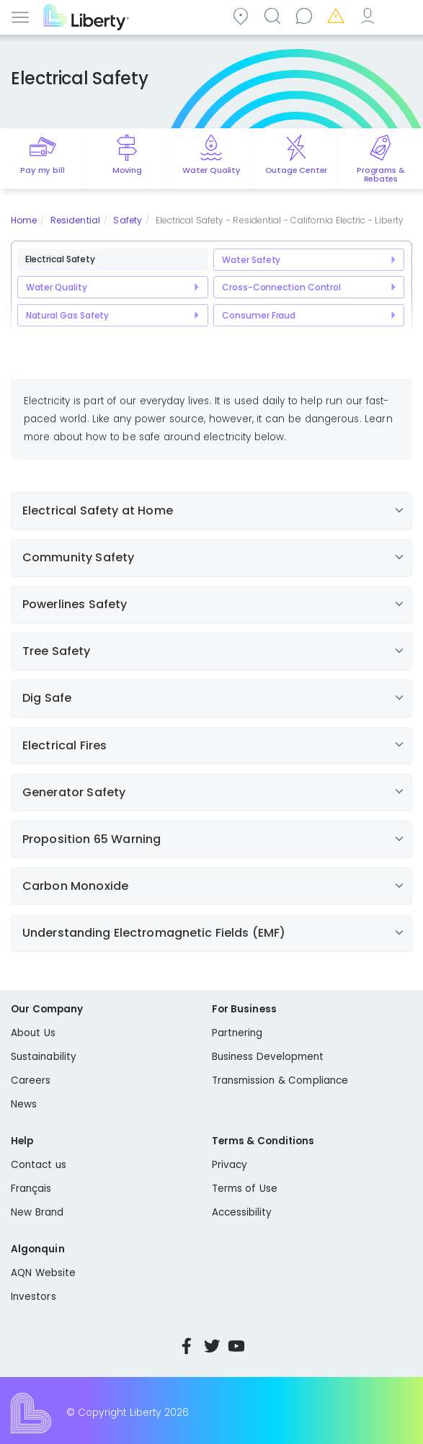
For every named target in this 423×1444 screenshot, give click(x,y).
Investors (33, 1296)
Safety (127, 220)
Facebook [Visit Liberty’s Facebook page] (186, 1346)
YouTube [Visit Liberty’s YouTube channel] (236, 1346)
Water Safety (251, 260)
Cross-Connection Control (281, 287)
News (24, 1104)
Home (24, 220)
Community (243, 15)
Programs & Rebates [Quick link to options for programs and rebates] (380, 174)
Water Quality (56, 287)
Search (274, 15)
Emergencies (338, 15)
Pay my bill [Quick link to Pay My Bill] (42, 170)
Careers (30, 1080)
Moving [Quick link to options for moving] (127, 170)
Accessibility (242, 1212)
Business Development (268, 1057)
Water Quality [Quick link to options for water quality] (211, 170)
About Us (33, 1033)
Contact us (306, 15)
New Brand (37, 1212)
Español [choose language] (401, 15)
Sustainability (43, 1057)
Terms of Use (245, 1188)
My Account (370, 15)
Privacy (229, 1165)
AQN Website (43, 1273)
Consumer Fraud (258, 315)
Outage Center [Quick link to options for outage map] (296, 170)
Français (31, 1188)
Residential (75, 220)
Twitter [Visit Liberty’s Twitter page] (211, 1346)
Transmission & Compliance (280, 1080)
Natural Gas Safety (68, 315)
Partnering (237, 1033)
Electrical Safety (60, 259)
